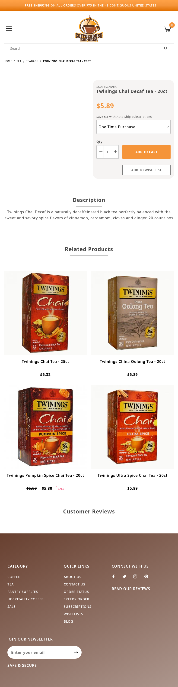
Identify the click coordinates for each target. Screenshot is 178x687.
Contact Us (74, 584)
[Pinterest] (148, 578)
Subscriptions (77, 606)
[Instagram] (137, 578)
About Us (72, 577)
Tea (10, 584)
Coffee (13, 577)
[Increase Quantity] (115, 151)
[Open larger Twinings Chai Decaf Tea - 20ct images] (44, 123)
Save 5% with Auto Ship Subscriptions (124, 117)
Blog (68, 621)
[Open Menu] (9, 28)
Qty (99, 142)
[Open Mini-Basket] (168, 29)
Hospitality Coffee (25, 599)
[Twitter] (126, 578)
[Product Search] (81, 48)
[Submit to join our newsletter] (76, 652)
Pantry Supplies (22, 591)
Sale (11, 606)
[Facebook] (115, 578)
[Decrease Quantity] (100, 151)
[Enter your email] (39, 652)
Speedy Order (76, 599)
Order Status (76, 591)
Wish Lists (73, 614)
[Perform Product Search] (166, 48)
